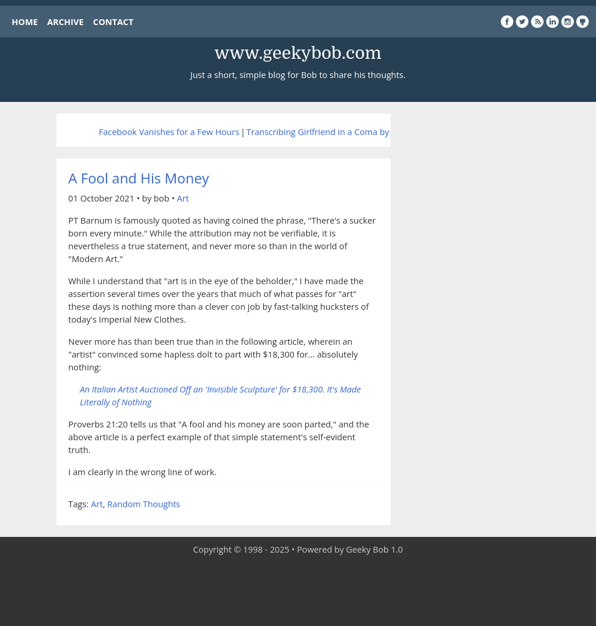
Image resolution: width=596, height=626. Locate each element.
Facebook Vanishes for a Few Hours (169, 131)
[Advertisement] (298, 591)
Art (183, 198)
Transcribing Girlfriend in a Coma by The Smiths (340, 131)
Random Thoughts (143, 504)
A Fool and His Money (138, 178)
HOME (25, 21)
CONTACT (113, 21)
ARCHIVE (65, 21)
